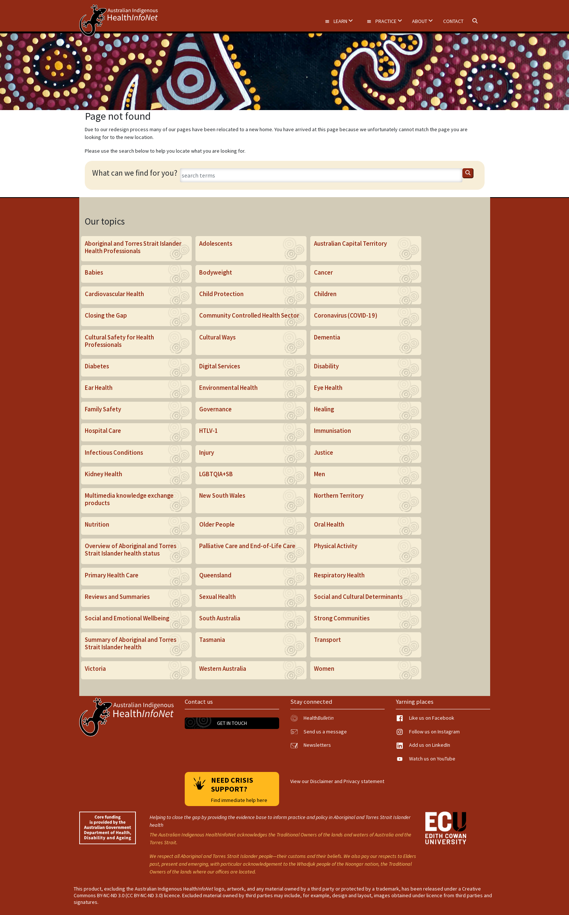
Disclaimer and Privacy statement (347, 781)
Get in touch (232, 723)
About (422, 21)
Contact (453, 21)
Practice (384, 21)
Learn (339, 21)
